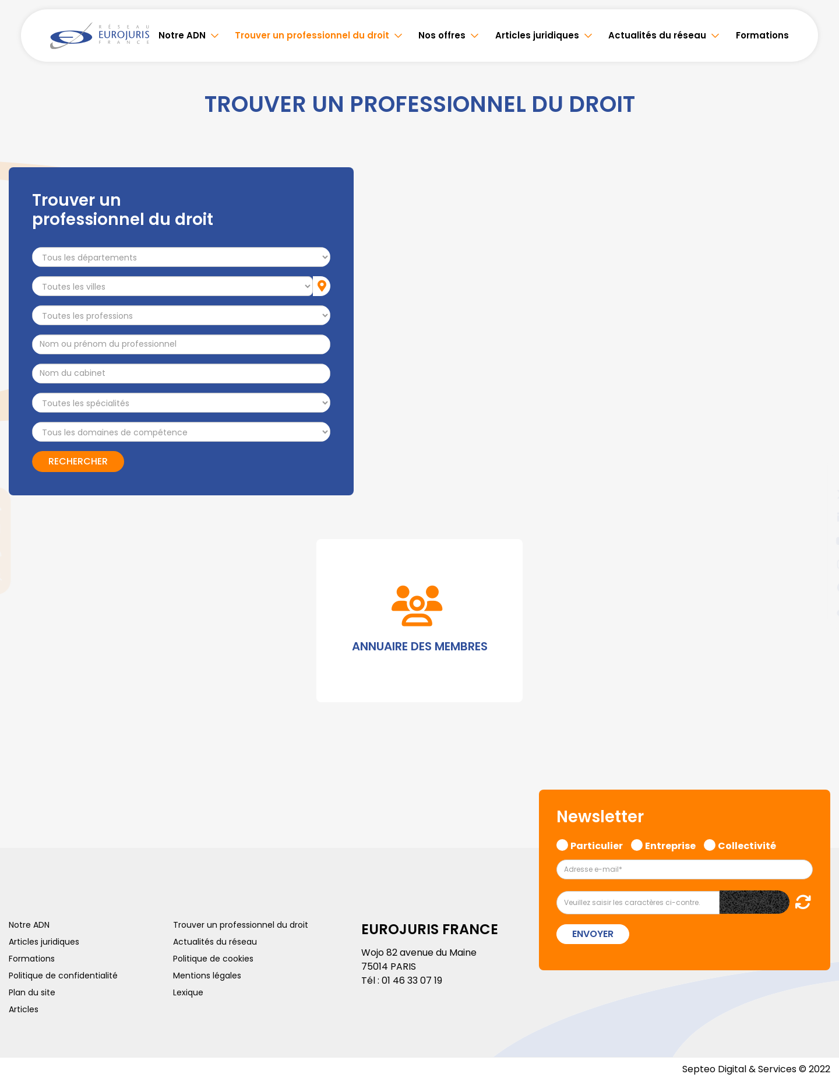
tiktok (815, 610)
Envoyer (593, 934)
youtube (815, 540)
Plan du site (32, 992)
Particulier (596, 844)
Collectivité (747, 844)
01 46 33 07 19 (412, 980)
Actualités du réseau (657, 35)
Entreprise (670, 844)
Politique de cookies (213, 958)
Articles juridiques (537, 35)
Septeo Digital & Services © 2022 (756, 1069)
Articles (23, 1009)
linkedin (815, 517)
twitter (815, 494)
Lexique (188, 992)
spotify (815, 587)
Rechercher (78, 461)
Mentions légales (207, 975)
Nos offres (442, 35)
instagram (815, 564)
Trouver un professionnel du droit (312, 35)
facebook (815, 471)
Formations (762, 35)
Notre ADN (182, 35)
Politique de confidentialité (63, 975)
